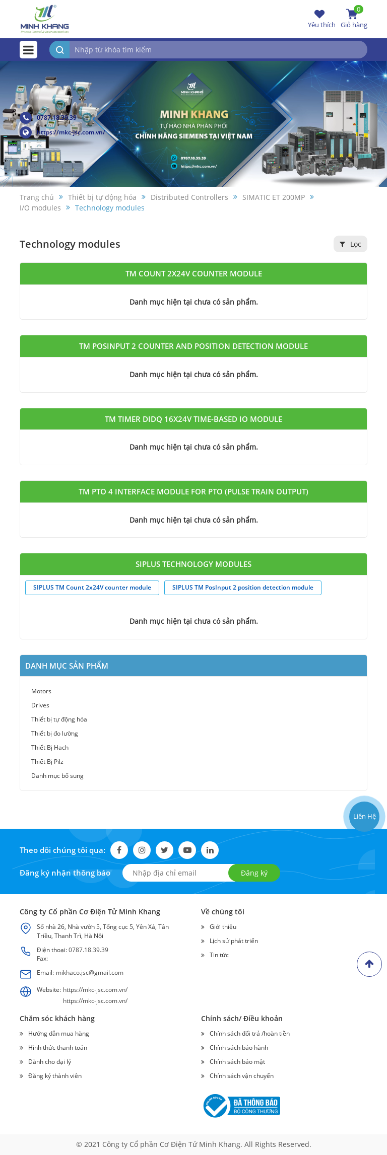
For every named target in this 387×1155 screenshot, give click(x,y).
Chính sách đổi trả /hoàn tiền (250, 1033)
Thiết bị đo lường (54, 733)
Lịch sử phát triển (234, 940)
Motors (41, 691)
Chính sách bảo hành (239, 1047)
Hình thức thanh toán (57, 1047)
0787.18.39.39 (48, 118)
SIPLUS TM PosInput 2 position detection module (242, 587)
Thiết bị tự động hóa (59, 719)
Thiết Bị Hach (50, 747)
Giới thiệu (223, 926)
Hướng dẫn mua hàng (58, 1033)
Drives (40, 705)
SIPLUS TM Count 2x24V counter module (92, 587)
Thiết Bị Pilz (47, 761)
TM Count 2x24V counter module (193, 273)
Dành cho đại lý (49, 1061)
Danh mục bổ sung (57, 775)
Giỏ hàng (354, 18)
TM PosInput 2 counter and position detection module (193, 346)
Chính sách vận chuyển (242, 1075)
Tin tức (219, 955)
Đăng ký (254, 873)
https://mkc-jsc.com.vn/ (62, 132)
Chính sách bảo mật (237, 1061)
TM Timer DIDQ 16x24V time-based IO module (193, 419)
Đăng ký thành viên (55, 1075)
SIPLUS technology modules (193, 564)
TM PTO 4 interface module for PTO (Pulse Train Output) (193, 491)
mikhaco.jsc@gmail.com (89, 972)
